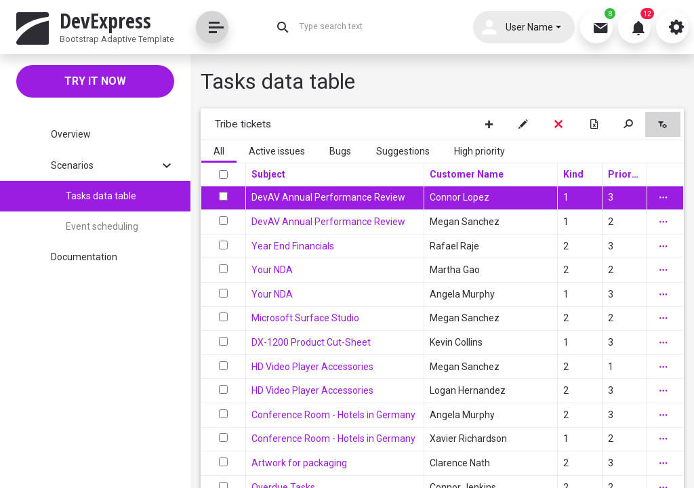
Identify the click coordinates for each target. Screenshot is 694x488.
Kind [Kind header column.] (573, 174)
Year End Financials (292, 246)
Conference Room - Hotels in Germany (333, 414)
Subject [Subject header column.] (268, 174)
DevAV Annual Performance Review (328, 197)
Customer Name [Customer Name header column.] (467, 174)
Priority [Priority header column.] (624, 174)
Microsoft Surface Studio (305, 317)
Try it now (95, 81)
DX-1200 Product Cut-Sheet (311, 342)
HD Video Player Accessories (312, 366)
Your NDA (272, 269)
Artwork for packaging (299, 463)
